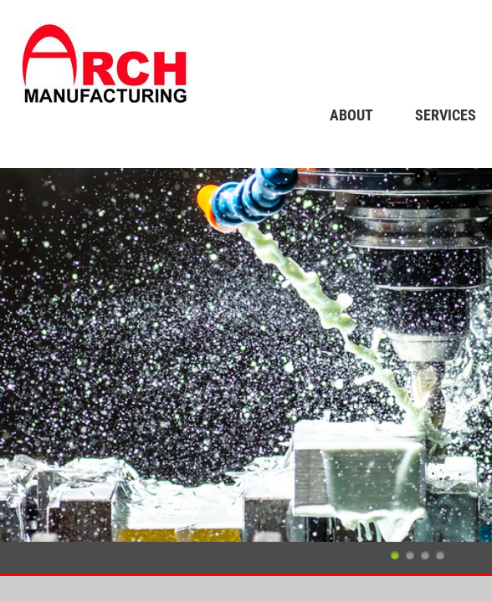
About (351, 115)
